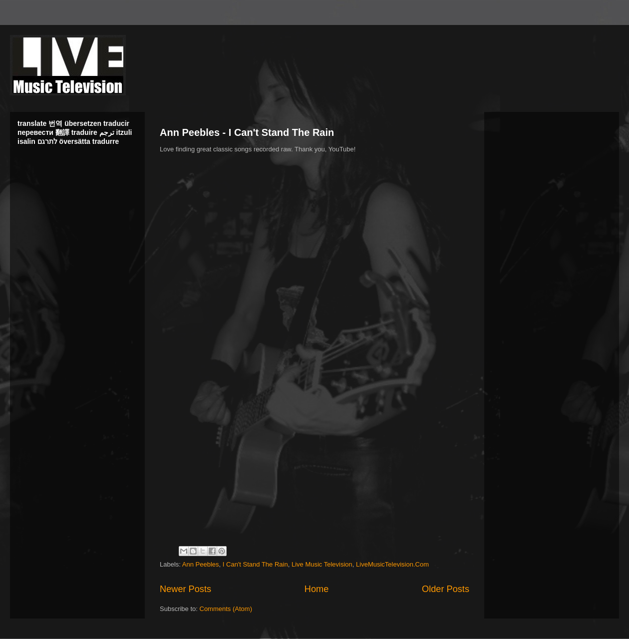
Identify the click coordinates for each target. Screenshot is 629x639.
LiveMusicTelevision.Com (392, 564)
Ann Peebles (200, 564)
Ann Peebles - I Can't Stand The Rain (247, 132)
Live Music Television (322, 564)
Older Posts (445, 589)
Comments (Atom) (226, 609)
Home (317, 589)
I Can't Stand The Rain (255, 564)
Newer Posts (185, 589)
